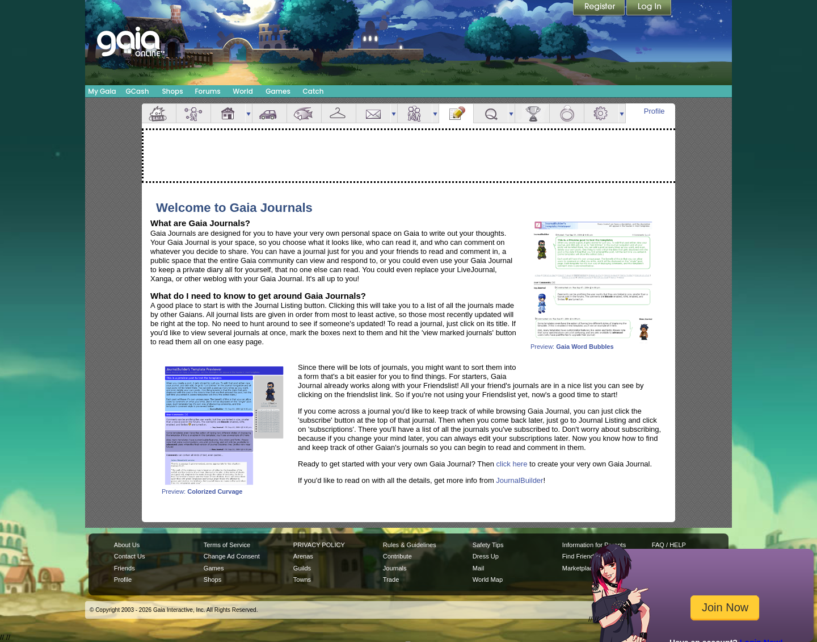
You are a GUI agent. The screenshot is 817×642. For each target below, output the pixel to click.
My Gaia (102, 91)
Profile (654, 111)
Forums (207, 91)
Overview (159, 113)
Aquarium (304, 113)
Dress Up (486, 556)
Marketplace (579, 568)
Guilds (302, 568)
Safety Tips (488, 544)
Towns (302, 579)
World (243, 91)
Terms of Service (227, 544)
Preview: (592, 343)
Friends (415, 113)
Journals (395, 568)
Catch (313, 91)
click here (512, 464)
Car (269, 113)
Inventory (339, 113)
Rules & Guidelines (409, 544)
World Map (488, 579)
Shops (172, 91)
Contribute (397, 556)
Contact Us (129, 556)
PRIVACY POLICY (319, 544)
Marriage (567, 113)
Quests (491, 113)
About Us (127, 544)
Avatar (193, 113)
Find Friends (579, 556)
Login (649, 8)
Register (599, 8)
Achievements (532, 113)
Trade (391, 579)
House (228, 113)
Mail (373, 113)
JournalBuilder (519, 480)
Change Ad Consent (232, 556)
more (248, 113)
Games (278, 91)
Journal (456, 113)
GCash (137, 91)
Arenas (303, 556)
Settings (601, 113)
